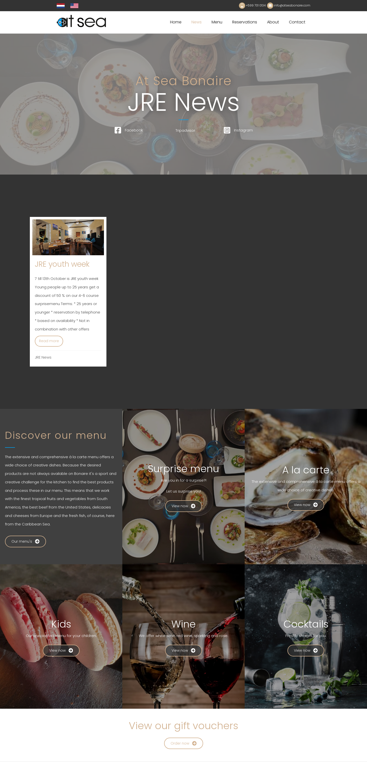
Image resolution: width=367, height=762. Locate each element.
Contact (297, 22)
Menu (217, 22)
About (273, 22)
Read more (51, 340)
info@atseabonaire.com (292, 5)
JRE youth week (62, 264)
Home (176, 22)
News (196, 22)
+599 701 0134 (256, 5)
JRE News (43, 357)
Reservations (244, 22)
